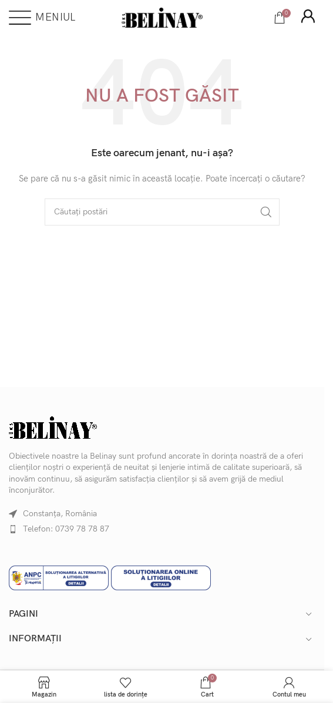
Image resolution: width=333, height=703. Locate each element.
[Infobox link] (308, 17)
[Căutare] (162, 212)
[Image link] (53, 427)
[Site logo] (162, 17)
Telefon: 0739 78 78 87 (66, 529)
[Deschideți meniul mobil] (42, 17)
